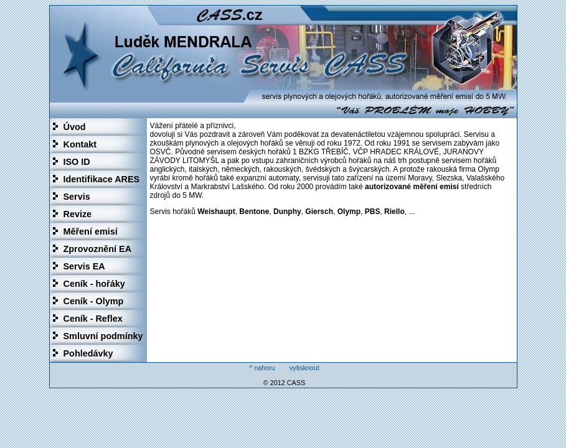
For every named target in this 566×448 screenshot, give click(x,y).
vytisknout (304, 367)
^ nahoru (262, 367)
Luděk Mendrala (283, 54)
